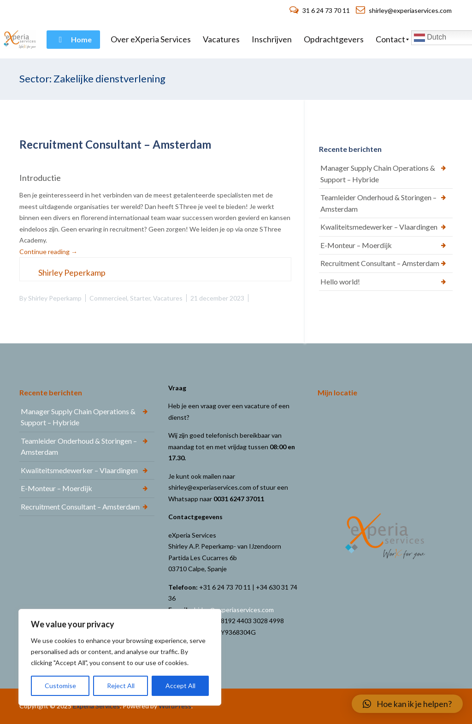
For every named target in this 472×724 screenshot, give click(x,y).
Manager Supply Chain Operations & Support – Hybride (377, 173)
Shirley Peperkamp (55, 298)
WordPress (175, 706)
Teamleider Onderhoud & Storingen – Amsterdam (378, 203)
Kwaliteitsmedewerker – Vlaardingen (378, 226)
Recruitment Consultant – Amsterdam (115, 144)
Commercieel (108, 298)
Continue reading (48, 251)
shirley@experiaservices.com (404, 10)
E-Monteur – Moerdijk (356, 245)
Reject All (121, 685)
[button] (407, 704)
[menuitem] (73, 39)
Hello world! (340, 281)
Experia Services (96, 706)
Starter (140, 298)
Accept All (180, 685)
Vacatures (168, 298)
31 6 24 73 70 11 (320, 10)
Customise (60, 685)
